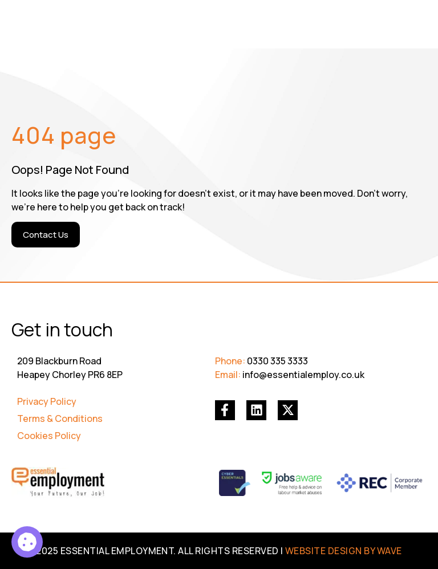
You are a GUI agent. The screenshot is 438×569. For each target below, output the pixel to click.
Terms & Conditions (60, 418)
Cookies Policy (49, 435)
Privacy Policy (46, 401)
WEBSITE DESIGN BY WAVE (343, 550)
